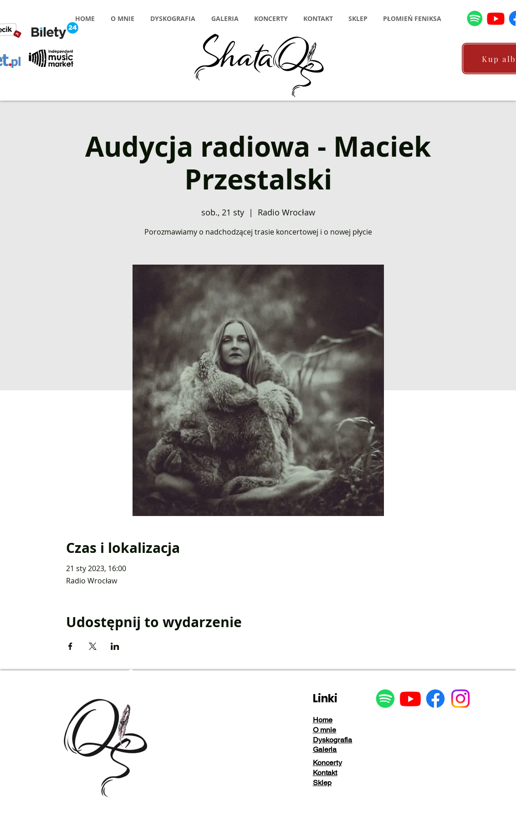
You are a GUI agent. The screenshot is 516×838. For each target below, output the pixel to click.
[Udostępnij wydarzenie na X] (92, 646)
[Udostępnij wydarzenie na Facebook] (70, 646)
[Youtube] (495, 18)
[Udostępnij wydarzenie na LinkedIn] (115, 646)
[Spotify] (475, 18)
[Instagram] (460, 698)
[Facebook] (435, 698)
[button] (123, 18)
